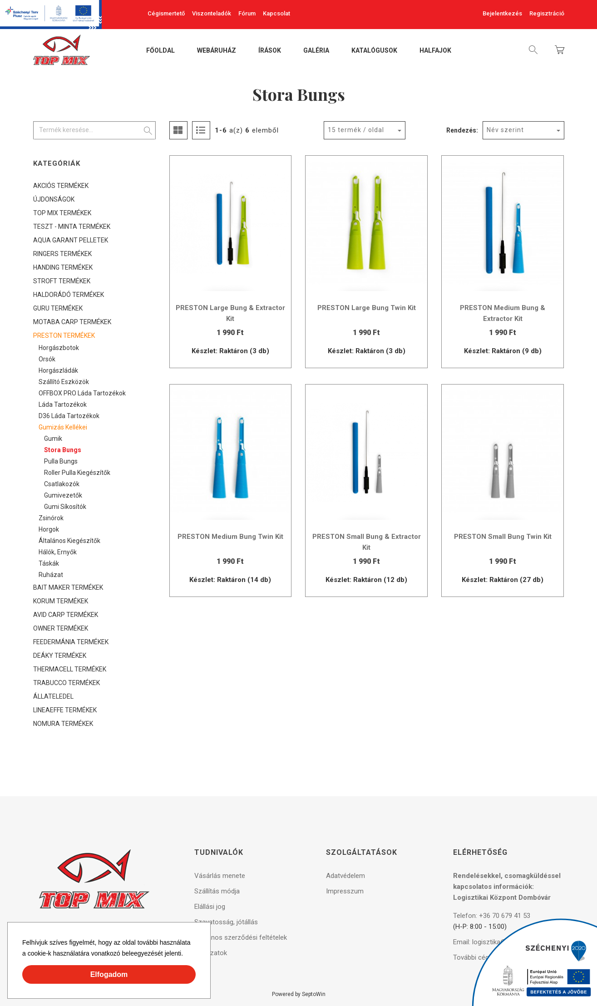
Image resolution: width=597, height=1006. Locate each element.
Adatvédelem (345, 876)
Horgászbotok (59, 347)
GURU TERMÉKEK (58, 308)
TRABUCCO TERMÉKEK (66, 682)
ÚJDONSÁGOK (53, 199)
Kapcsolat (276, 13)
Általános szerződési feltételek (240, 937)
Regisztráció (546, 13)
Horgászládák (58, 370)
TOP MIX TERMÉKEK (62, 213)
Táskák (49, 563)
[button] (186, 954)
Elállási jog (209, 906)
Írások (269, 51)
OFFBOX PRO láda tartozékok (82, 393)
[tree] (94, 454)
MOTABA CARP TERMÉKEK (72, 321)
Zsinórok (51, 518)
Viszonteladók (211, 13)
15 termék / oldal (356, 129)
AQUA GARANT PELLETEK (70, 240)
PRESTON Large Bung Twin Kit (366, 308)
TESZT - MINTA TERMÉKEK (71, 226)
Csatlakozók (61, 484)
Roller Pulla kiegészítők (77, 472)
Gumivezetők (63, 495)
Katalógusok (374, 51)
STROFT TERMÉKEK (61, 281)
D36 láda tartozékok (69, 415)
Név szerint (505, 129)
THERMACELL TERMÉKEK (69, 669)
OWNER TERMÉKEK (60, 628)
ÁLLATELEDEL (53, 696)
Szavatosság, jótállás (226, 922)
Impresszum (345, 891)
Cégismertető (166, 13)
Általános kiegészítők (69, 540)
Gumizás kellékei (63, 427)
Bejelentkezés (502, 13)
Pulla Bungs (61, 461)
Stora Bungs (62, 450)
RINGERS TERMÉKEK (62, 253)
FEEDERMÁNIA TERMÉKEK (71, 642)
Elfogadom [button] (109, 974)
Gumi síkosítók (65, 506)
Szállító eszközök (64, 381)
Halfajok (435, 51)
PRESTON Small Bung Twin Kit (503, 537)
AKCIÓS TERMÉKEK (61, 185)
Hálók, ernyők (58, 552)
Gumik (53, 438)
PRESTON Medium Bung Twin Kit (230, 537)
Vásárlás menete (219, 876)
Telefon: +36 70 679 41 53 (491, 916)
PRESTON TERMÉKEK (64, 335)
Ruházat (51, 574)
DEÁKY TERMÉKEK (59, 655)
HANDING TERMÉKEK (63, 267)
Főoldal (160, 51)
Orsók (47, 359)
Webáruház (216, 51)
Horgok (49, 529)
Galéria (316, 51)
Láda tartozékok (63, 404)
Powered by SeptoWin (299, 994)
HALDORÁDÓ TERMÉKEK (68, 294)
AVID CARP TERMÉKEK (65, 614)
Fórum (247, 13)
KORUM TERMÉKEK (60, 601)
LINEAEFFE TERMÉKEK (65, 710)
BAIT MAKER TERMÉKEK (68, 587)
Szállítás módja (217, 891)
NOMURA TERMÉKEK (63, 723)
